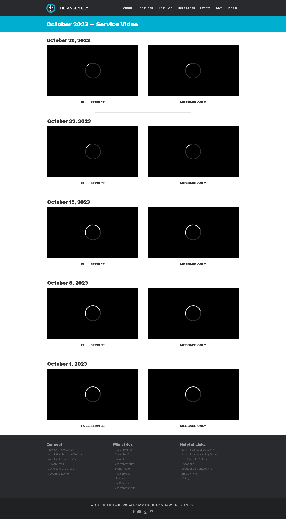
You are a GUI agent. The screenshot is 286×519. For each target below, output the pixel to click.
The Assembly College (194, 459)
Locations (187, 463)
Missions (120, 478)
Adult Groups (122, 473)
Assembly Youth (124, 463)
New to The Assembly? (62, 449)
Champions (122, 459)
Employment (189, 473)
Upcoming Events (59, 473)
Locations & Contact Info (196, 468)
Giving (185, 478)
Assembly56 (122, 454)
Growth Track (56, 463)
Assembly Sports (125, 487)
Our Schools (122, 483)
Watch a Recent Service (62, 459)
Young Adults (123, 468)
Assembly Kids (124, 449)
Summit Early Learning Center (199, 454)
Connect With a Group (61, 468)
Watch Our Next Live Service (65, 454)
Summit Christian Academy (197, 449)
